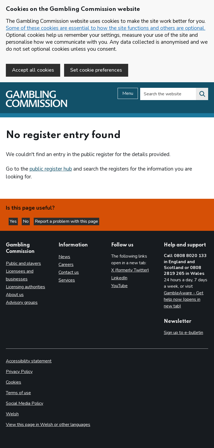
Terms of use (18, 393)
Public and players (23, 263)
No (26, 221)
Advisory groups (22, 302)
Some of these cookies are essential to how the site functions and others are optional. (105, 28)
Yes (14, 221)
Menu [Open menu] (127, 93)
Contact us (69, 272)
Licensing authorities (25, 287)
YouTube (119, 286)
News (64, 257)
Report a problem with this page (66, 221)
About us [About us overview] (15, 295)
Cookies (13, 382)
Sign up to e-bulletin (183, 333)
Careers (66, 264)
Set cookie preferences (96, 70)
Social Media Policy (24, 403)
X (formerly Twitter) (130, 270)
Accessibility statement (29, 361)
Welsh (12, 414)
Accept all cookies (33, 70)
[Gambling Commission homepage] (36, 106)
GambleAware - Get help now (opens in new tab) (183, 299)
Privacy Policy (19, 372)
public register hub (51, 169)
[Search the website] (202, 94)
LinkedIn (119, 278)
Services (67, 280)
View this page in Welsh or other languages (48, 425)
